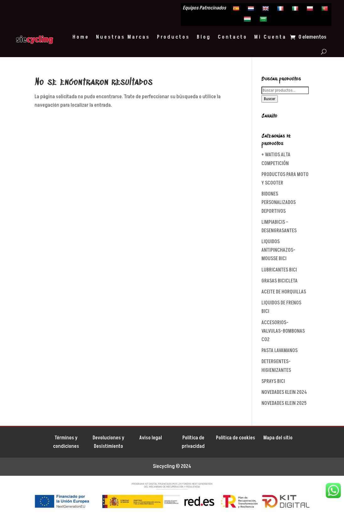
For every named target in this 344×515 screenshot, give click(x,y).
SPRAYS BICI (273, 381)
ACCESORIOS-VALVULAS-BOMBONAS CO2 (283, 331)
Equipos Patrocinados (204, 8)
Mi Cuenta (270, 37)
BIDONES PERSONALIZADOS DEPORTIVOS (278, 202)
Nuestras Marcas (123, 37)
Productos (173, 37)
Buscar (269, 99)
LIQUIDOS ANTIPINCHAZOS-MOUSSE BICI (278, 250)
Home (81, 37)
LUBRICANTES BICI (279, 269)
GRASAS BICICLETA (279, 280)
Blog (204, 37)
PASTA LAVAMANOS (279, 350)
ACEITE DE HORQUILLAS (283, 291)
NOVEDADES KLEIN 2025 (284, 403)
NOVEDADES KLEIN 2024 (284, 392)
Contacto (232, 37)
